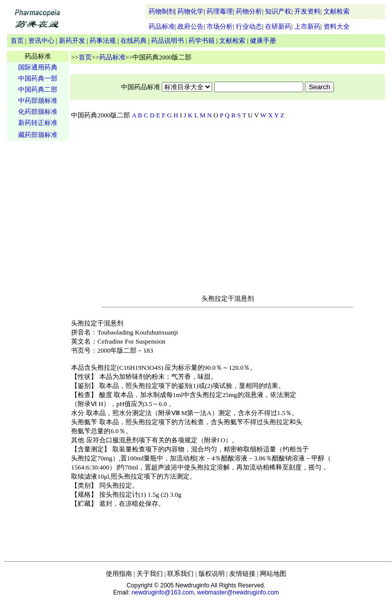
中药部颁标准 (37, 100)
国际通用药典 (37, 67)
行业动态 (249, 26)
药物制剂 (162, 11)
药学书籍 (201, 40)
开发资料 (307, 11)
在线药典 (133, 40)
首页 (17, 40)
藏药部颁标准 (37, 135)
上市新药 (307, 26)
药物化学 (190, 11)
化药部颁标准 (37, 111)
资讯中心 (41, 40)
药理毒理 (220, 11)
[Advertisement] (38, 300)
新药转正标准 (37, 122)
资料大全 (336, 26)
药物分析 (249, 11)
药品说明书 (167, 40)
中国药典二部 (37, 89)
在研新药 (278, 26)
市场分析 (220, 26)
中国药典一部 (37, 78)
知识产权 (278, 11)
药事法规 (103, 40)
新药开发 (72, 40)
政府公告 (190, 26)
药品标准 (162, 26)
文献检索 (336, 11)
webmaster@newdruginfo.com (238, 592)
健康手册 (263, 40)
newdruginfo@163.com (163, 592)
